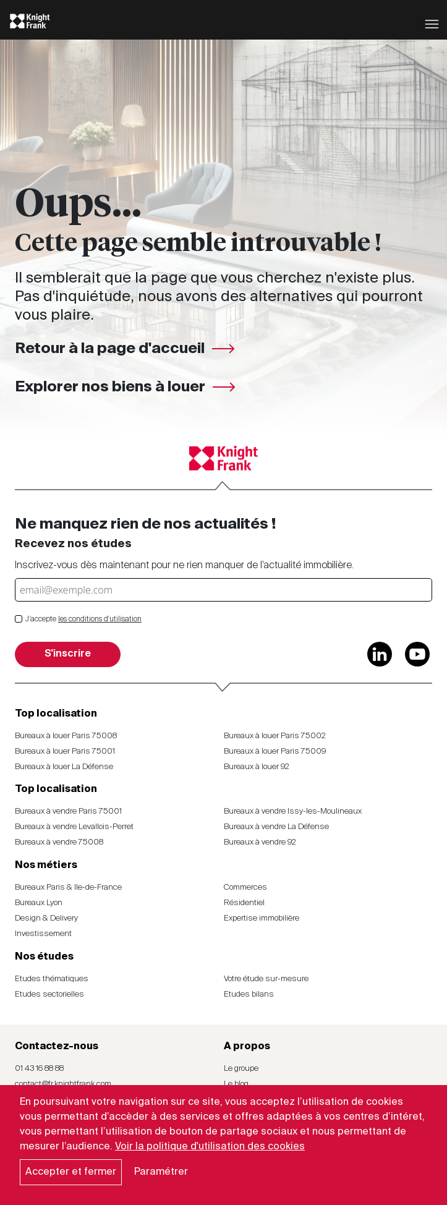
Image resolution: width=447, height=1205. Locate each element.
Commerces (245, 888)
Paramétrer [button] (161, 1172)
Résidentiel (244, 903)
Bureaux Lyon (38, 903)
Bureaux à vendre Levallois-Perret (74, 827)
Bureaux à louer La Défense (64, 767)
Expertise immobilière (261, 918)
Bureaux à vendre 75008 (59, 842)
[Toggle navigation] (432, 23)
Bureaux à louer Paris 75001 (65, 751)
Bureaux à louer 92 (256, 767)
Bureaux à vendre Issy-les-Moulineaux (293, 811)
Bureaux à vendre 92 (260, 842)
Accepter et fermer (70, 1172)
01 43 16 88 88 (39, 1069)
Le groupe (241, 1069)
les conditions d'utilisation (100, 619)
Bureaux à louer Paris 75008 (66, 736)
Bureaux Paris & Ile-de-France (68, 888)
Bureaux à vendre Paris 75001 (68, 811)
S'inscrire (68, 654)
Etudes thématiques (51, 979)
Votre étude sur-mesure (266, 979)
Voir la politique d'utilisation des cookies (210, 1147)
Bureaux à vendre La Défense (276, 827)
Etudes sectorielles (49, 994)
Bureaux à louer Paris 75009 (275, 751)
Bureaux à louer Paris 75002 (275, 736)
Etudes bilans (249, 994)
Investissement (43, 934)
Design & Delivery (46, 918)
